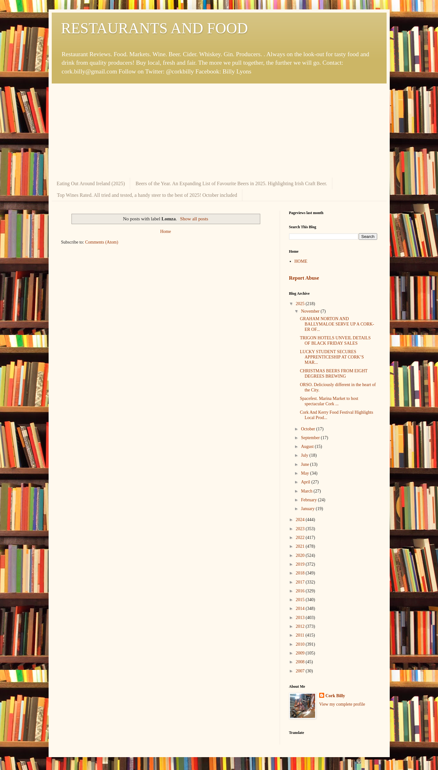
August (308, 446)
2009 (301, 653)
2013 (301, 617)
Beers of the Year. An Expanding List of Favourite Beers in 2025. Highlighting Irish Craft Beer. (231, 183)
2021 (301, 546)
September (311, 437)
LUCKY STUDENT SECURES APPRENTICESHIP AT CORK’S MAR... (332, 357)
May (305, 473)
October (308, 429)
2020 (301, 555)
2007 (301, 671)
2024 (301, 519)
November (311, 311)
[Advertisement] (219, 131)
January (308, 508)
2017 (301, 582)
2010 (301, 644)
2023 (301, 528)
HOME (300, 261)
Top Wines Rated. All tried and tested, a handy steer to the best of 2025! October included (147, 195)
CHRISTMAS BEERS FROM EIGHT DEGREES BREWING (333, 374)
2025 (301, 303)
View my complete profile (342, 704)
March (307, 491)
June (305, 464)
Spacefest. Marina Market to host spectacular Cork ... (329, 401)
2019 (301, 564)
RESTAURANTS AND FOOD (154, 28)
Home (165, 231)
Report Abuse (304, 278)
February (309, 500)
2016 (301, 591)
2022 (301, 537)
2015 (301, 599)
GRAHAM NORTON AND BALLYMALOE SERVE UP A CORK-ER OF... (337, 324)
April (306, 482)
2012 (301, 626)
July (305, 455)
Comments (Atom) (101, 242)
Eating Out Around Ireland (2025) (91, 183)
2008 (301, 662)
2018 (301, 573)
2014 (301, 608)
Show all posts (194, 218)
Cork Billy (335, 695)
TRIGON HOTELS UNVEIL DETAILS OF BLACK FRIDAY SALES (335, 341)
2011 (300, 635)
